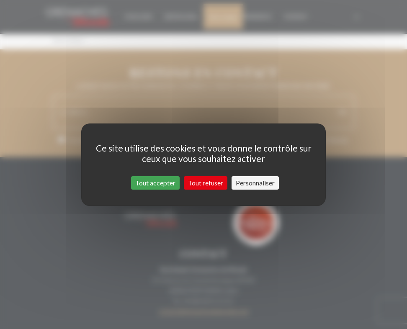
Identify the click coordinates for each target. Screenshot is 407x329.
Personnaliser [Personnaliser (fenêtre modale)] (255, 183)
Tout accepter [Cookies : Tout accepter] (155, 183)
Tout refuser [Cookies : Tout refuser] (205, 183)
